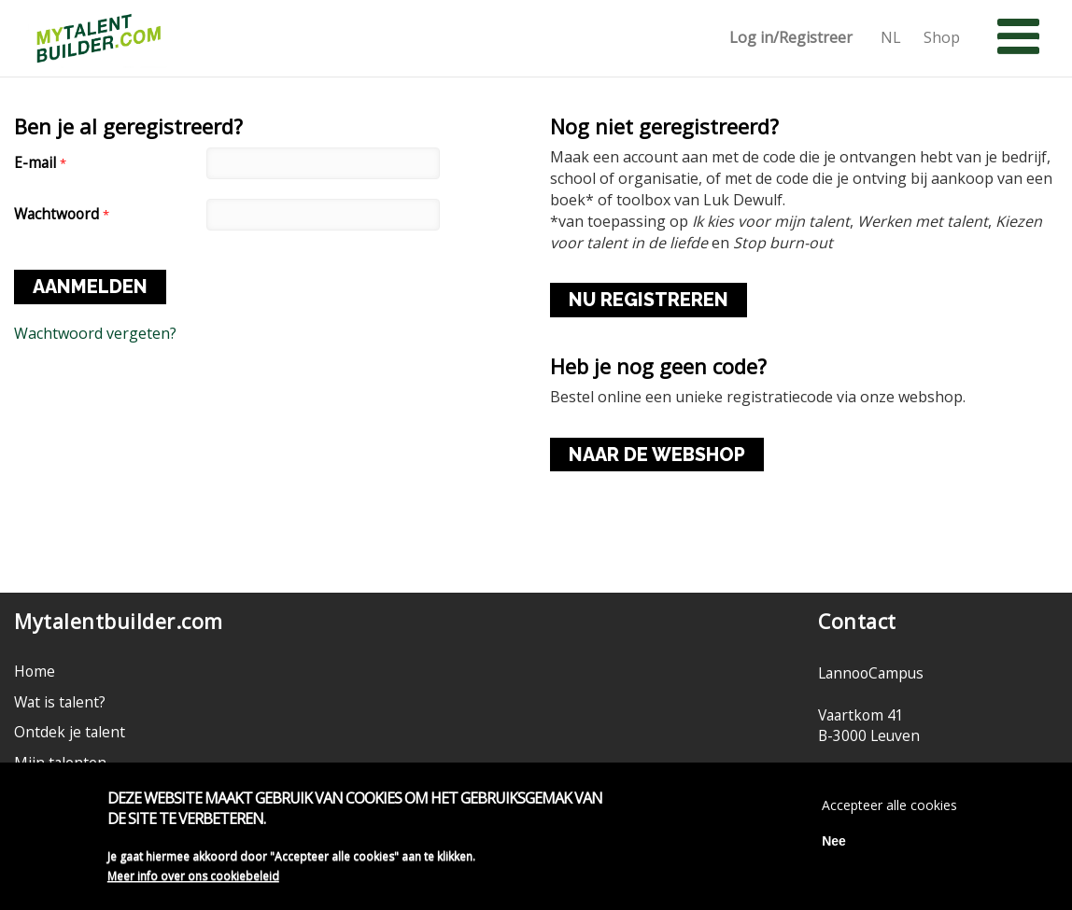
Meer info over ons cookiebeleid (193, 881)
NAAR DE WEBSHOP (657, 454)
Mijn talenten (60, 762)
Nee (834, 845)
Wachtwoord (61, 214)
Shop (942, 38)
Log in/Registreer (791, 38)
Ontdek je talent (69, 731)
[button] (1018, 37)
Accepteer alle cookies (889, 810)
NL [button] (891, 38)
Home (34, 671)
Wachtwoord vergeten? (95, 333)
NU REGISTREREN (648, 299)
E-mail (40, 163)
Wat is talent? (60, 702)
